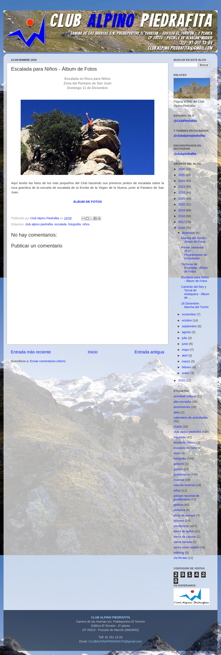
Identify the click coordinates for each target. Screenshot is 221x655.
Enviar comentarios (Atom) (47, 361)
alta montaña (182, 401)
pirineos (179, 520)
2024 (182, 180)
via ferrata (180, 557)
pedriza (178, 504)
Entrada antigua (149, 352)
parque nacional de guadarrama (186, 497)
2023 (182, 186)
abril (185, 355)
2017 (182, 222)
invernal (179, 480)
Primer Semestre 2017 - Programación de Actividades (194, 253)
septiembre (190, 326)
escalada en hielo (185, 448)
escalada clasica (185, 442)
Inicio (93, 352)
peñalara (179, 510)
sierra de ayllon (184, 531)
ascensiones (182, 407)
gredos (178, 469)
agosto (187, 332)
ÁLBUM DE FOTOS (87, 201)
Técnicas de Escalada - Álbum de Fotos (194, 268)
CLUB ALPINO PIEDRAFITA (110, 617)
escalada (61, 224)
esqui (177, 453)
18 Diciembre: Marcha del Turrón (195, 305)
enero (186, 373)
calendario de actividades (190, 417)
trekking (179, 552)
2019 (182, 210)
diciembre (189, 232)
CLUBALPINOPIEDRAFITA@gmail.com (115, 641)
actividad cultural (185, 396)
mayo (186, 349)
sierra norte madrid (186, 547)
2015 (182, 380)
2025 (182, 175)
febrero (187, 367)
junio (185, 343)
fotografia (74, 224)
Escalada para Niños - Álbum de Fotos (195, 279)
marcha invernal (184, 485)
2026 (182, 169)
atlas (177, 412)
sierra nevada (183, 542)
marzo (186, 361)
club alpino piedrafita (39, 224)
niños (86, 224)
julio (185, 338)
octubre (187, 320)
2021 (182, 198)
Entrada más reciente (31, 352)
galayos (179, 463)
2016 (182, 227)
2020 (182, 204)
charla (178, 426)
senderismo (181, 526)
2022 (182, 192)
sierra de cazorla (185, 536)
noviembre (189, 314)
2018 (182, 216)
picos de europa (184, 515)
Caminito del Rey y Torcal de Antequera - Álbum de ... (195, 292)
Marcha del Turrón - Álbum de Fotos (194, 239)
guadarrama (182, 474)
